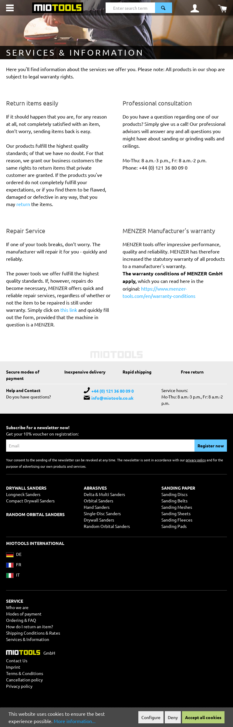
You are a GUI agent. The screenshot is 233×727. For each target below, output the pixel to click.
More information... (75, 721)
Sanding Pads (174, 526)
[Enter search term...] (130, 7)
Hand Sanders (97, 507)
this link (68, 310)
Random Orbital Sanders (107, 526)
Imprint (13, 667)
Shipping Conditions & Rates (33, 633)
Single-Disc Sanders (102, 513)
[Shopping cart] (222, 7)
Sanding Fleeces (176, 519)
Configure (150, 717)
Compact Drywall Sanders (30, 500)
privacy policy (196, 459)
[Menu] (10, 8)
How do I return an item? (29, 626)
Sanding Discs (174, 494)
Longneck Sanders (23, 494)
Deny (173, 717)
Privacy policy (19, 686)
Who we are (17, 607)
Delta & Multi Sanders (104, 494)
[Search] (163, 7)
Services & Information (27, 639)
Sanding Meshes (176, 507)
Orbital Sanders (98, 500)
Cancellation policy (24, 679)
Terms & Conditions (24, 673)
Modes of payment (24, 613)
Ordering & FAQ (21, 620)
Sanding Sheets (176, 513)
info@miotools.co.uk (112, 398)
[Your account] (194, 7)
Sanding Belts (174, 500)
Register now (211, 445)
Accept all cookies (203, 717)
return (23, 204)
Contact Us (16, 660)
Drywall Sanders (99, 519)
